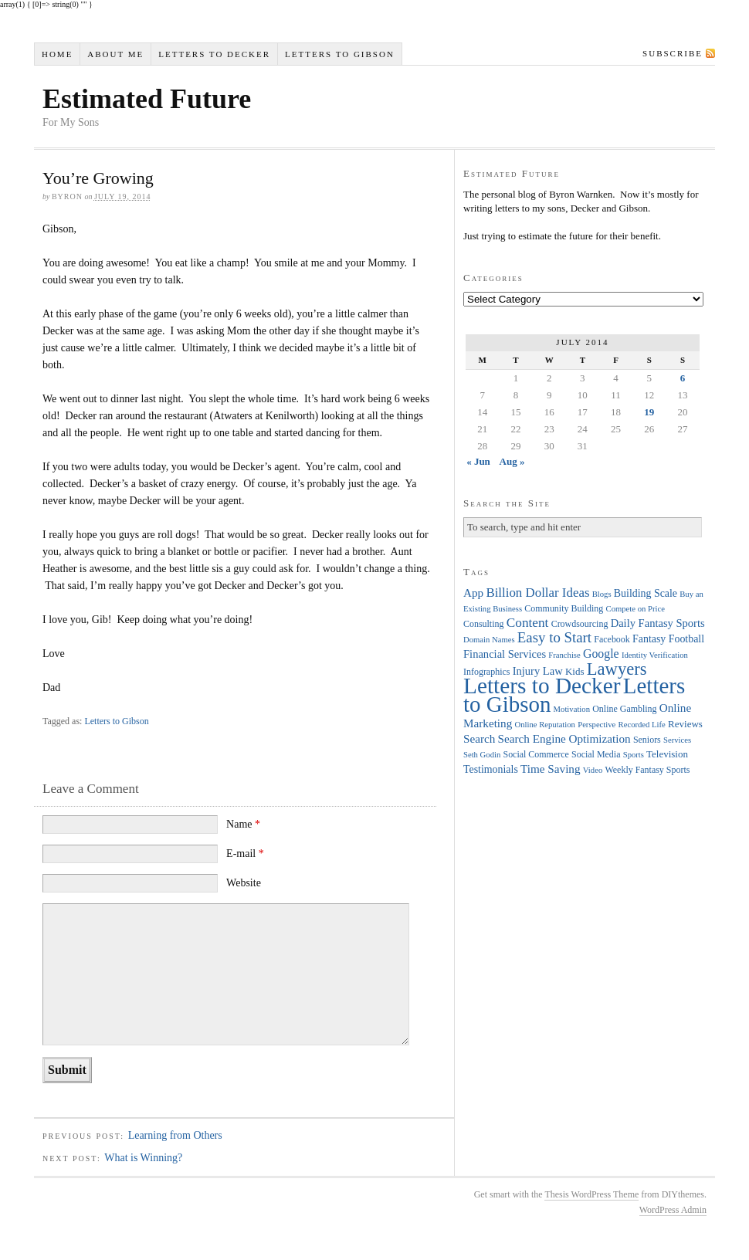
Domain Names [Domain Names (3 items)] (489, 639)
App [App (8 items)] (473, 592)
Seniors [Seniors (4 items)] (647, 739)
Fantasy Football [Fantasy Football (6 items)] (668, 639)
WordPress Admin (673, 1209)
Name (243, 824)
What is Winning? (143, 1157)
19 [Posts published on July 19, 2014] (649, 412)
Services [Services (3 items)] (677, 740)
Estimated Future (146, 98)
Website (243, 883)
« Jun (478, 461)
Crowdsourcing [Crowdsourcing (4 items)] (579, 623)
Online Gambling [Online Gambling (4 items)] (624, 708)
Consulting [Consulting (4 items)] (483, 623)
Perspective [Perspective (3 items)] (596, 724)
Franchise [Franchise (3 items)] (564, 655)
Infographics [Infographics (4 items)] (486, 671)
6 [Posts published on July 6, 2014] (683, 378)
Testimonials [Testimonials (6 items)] (490, 769)
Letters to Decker (214, 54)
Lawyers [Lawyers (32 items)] (617, 669)
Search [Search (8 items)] (479, 738)
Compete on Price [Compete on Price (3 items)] (635, 609)
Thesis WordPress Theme (591, 1194)
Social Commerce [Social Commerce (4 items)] (536, 754)
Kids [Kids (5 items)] (575, 671)
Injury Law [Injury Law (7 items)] (538, 671)
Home (57, 54)
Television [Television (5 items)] (667, 754)
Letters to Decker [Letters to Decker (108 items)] (542, 685)
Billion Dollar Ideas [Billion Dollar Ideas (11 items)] (537, 592)
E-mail (245, 853)
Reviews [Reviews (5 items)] (685, 724)
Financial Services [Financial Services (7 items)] (504, 654)
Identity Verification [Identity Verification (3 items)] (655, 655)
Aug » (512, 461)
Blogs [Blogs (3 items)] (602, 594)
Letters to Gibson (340, 54)
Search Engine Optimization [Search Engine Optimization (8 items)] (564, 738)
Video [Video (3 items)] (592, 770)
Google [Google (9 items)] (601, 653)
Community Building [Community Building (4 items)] (563, 608)
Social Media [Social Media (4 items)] (595, 754)
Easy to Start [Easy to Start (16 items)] (554, 637)
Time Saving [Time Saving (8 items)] (550, 768)
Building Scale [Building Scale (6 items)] (645, 593)
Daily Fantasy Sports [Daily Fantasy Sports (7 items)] (658, 623)
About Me (115, 54)
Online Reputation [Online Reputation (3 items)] (545, 724)
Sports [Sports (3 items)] (633, 754)
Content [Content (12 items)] (528, 622)
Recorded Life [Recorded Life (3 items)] (642, 724)
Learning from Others (175, 1135)
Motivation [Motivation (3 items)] (572, 709)
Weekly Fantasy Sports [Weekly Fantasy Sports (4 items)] (647, 769)
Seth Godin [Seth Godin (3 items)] (481, 754)
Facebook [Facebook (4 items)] (611, 639)
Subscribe (672, 53)
